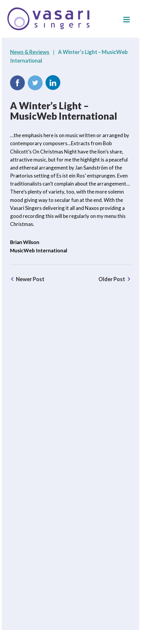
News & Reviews (29, 52)
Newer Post (30, 279)
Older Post (111, 279)
